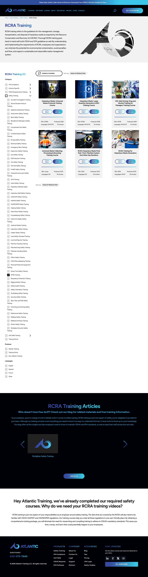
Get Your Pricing (132, 10)
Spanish (11, 369)
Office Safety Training (16, 257)
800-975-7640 (19, 556)
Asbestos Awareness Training (18, 110)
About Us (72, 551)
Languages (9, 361)
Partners (72, 565)
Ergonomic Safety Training (17, 151)
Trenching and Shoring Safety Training (18, 308)
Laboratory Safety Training (17, 229)
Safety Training (23, 18)
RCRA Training (33, 18)
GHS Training (13, 179)
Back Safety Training (15, 117)
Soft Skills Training (12, 335)
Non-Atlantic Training (15, 356)
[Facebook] (112, 558)
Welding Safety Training (16, 317)
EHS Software (59, 565)
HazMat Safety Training (16, 200)
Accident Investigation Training (18, 100)
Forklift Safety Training (16, 169)
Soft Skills (57, 558)
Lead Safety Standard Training (18, 236)
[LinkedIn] (107, 558)
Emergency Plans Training (17, 147)
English (11, 366)
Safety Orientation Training (17, 289)
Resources (61, 10)
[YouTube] (123, 558)
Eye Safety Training (15, 155)
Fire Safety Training (15, 162)
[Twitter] (118, 558)
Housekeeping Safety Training (18, 215)
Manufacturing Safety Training (18, 247)
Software (39, 10)
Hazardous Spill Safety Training (18, 193)
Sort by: (66, 73)
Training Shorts (11, 339)
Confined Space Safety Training (16, 134)
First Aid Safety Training (16, 166)
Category (8, 79)
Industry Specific (12, 88)
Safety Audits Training (16, 286)
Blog (85, 551)
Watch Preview (57, 111)
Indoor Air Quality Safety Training (16, 220)
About (53, 10)
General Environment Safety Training (18, 174)
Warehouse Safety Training (17, 313)
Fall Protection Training (16, 158)
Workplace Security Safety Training (17, 329)
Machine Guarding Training (17, 244)
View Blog (74, 476)
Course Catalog (14, 18)
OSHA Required (59, 562)
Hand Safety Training (15, 183)
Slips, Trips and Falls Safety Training (17, 301)
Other (10, 376)
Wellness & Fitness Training (17, 321)
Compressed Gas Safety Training (16, 128)
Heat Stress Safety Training (17, 211)
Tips (85, 554)
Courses (31, 10)
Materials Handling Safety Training (17, 252)
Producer (8, 344)
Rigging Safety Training (16, 282)
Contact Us (73, 554)
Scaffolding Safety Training (17, 293)
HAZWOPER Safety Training (18, 204)
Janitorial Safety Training (16, 225)
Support (72, 562)
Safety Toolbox (89, 565)
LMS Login (88, 562)
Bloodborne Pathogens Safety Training (18, 122)
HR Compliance (12, 84)
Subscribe (121, 564)
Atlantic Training (14, 349)
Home (6, 18)
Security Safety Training (16, 297)
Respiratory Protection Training (18, 278)
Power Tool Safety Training (17, 271)
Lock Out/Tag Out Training (17, 240)
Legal (71, 558)
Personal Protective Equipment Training (18, 266)
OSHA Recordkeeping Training (18, 261)
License (47, 10)
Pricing (86, 558)
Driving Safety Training (16, 140)
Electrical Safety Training (16, 143)
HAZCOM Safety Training (17, 197)
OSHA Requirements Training (16, 92)
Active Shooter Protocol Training (16, 104)
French (11, 373)
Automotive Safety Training (17, 113)
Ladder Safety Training (16, 232)
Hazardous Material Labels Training (17, 188)
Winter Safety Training (16, 324)
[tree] (18, 212)
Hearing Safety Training (16, 208)
